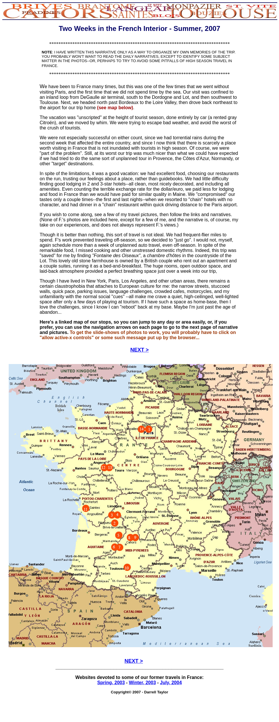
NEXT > (139, 350)
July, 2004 (171, 682)
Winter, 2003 (142, 682)
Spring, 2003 (111, 682)
